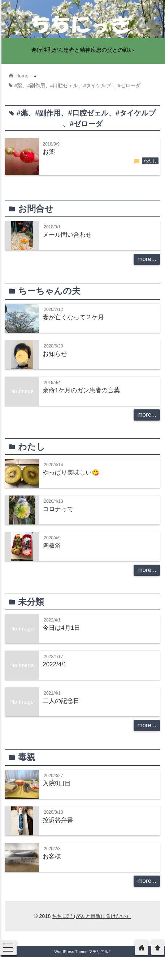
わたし (150, 161)
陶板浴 (52, 545)
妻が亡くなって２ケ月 (73, 317)
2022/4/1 (54, 664)
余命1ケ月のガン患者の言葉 (81, 390)
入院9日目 (56, 783)
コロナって (58, 509)
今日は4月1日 (61, 627)
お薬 (49, 151)
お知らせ (55, 353)
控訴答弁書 (58, 820)
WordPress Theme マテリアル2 (83, 951)
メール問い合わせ (67, 234)
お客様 (52, 856)
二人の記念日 (61, 700)
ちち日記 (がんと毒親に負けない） (91, 916)
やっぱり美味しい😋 (71, 472)
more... (146, 259)
